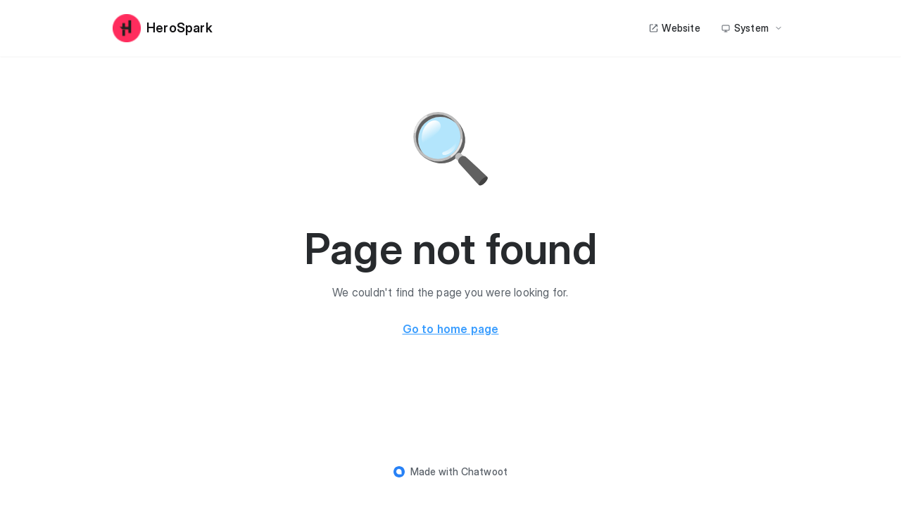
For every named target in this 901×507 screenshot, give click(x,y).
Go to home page (451, 329)
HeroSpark (163, 28)
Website (674, 28)
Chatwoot (484, 471)
